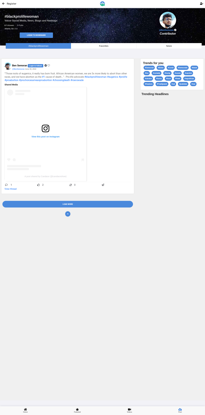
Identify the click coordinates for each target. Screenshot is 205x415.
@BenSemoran (18, 69)
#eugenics (112, 76)
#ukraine (148, 79)
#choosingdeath (61, 80)
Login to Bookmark (36, 35)
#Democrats (182, 68)
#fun (147, 73)
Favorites (103, 46)
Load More (68, 204)
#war (193, 84)
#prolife (123, 76)
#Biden (161, 68)
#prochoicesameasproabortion (35, 80)
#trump (167, 73)
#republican (189, 79)
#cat (173, 84)
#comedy (156, 73)
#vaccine (188, 73)
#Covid (171, 68)
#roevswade (77, 80)
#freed (177, 79)
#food (168, 79)
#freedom (149, 84)
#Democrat (149, 68)
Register (10, 3)
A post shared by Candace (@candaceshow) (45, 176)
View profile (172, 248)
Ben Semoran (20, 65)
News (169, 46)
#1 (43, 76)
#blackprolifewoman (38, 46)
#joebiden (183, 84)
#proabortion (11, 80)
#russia (177, 73)
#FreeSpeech (162, 84)
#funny (159, 79)
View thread (10, 189)
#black (194, 68)
